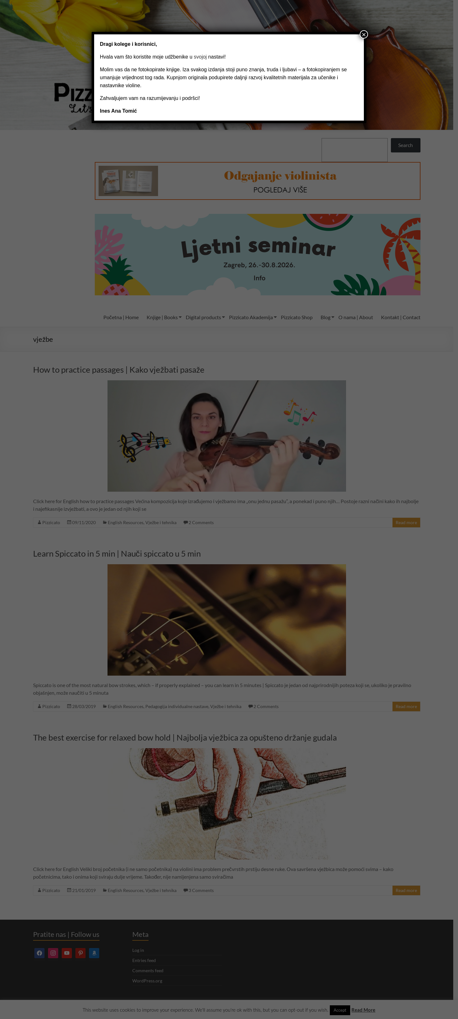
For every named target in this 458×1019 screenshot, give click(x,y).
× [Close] (364, 34)
